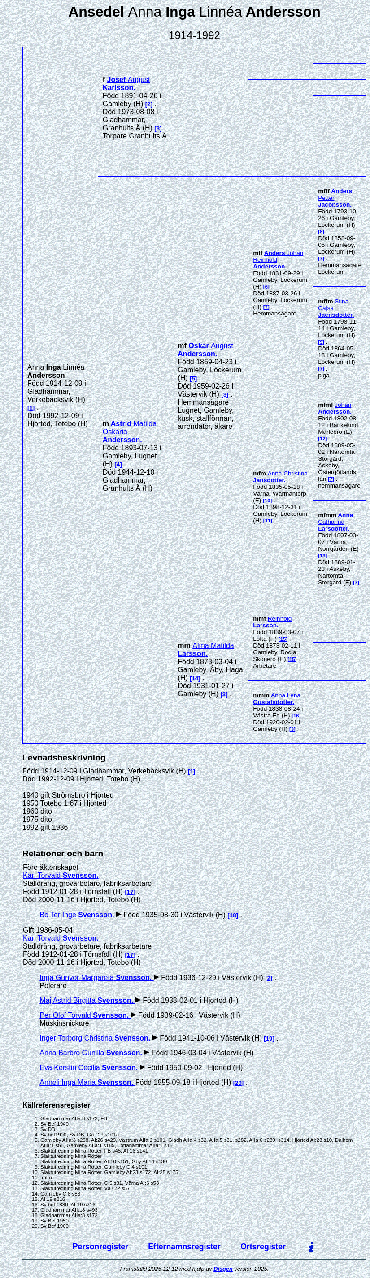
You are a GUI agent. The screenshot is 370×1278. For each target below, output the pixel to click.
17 (130, 892)
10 (267, 500)
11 (268, 520)
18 (233, 915)
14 (195, 678)
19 (269, 1038)
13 (323, 555)
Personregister (100, 1246)
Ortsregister (263, 1246)
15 (283, 639)
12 (323, 438)
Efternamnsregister (184, 1246)
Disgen (223, 1268)
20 (238, 1082)
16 (296, 715)
